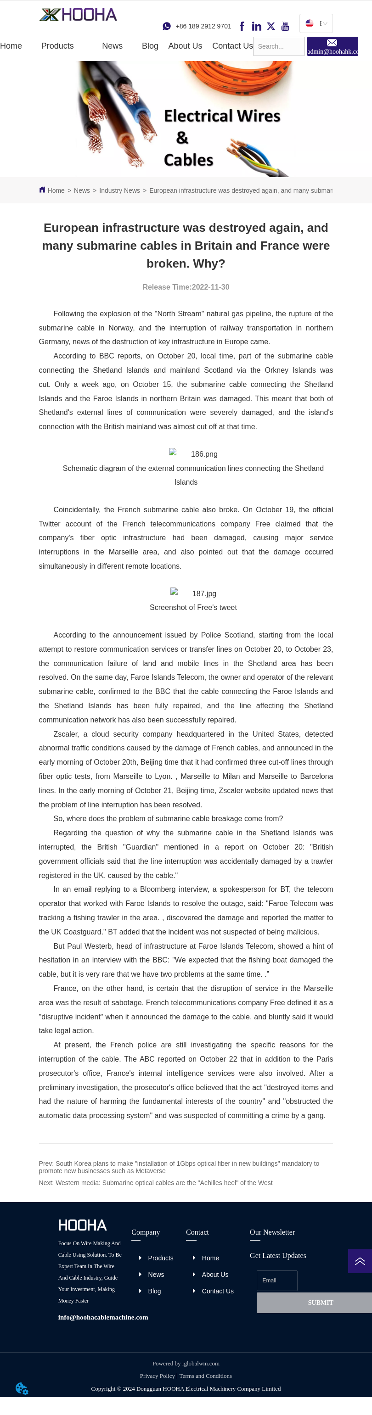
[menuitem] (57, 46)
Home (56, 190)
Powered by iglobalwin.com (186, 1363)
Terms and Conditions (205, 1375)
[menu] (126, 46)
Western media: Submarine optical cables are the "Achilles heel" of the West (164, 1182)
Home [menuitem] (11, 45)
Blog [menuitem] (150, 45)
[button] (57, 46)
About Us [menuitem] (186, 45)
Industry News (119, 190)
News (82, 190)
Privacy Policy (157, 1375)
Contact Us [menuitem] (232, 45)
